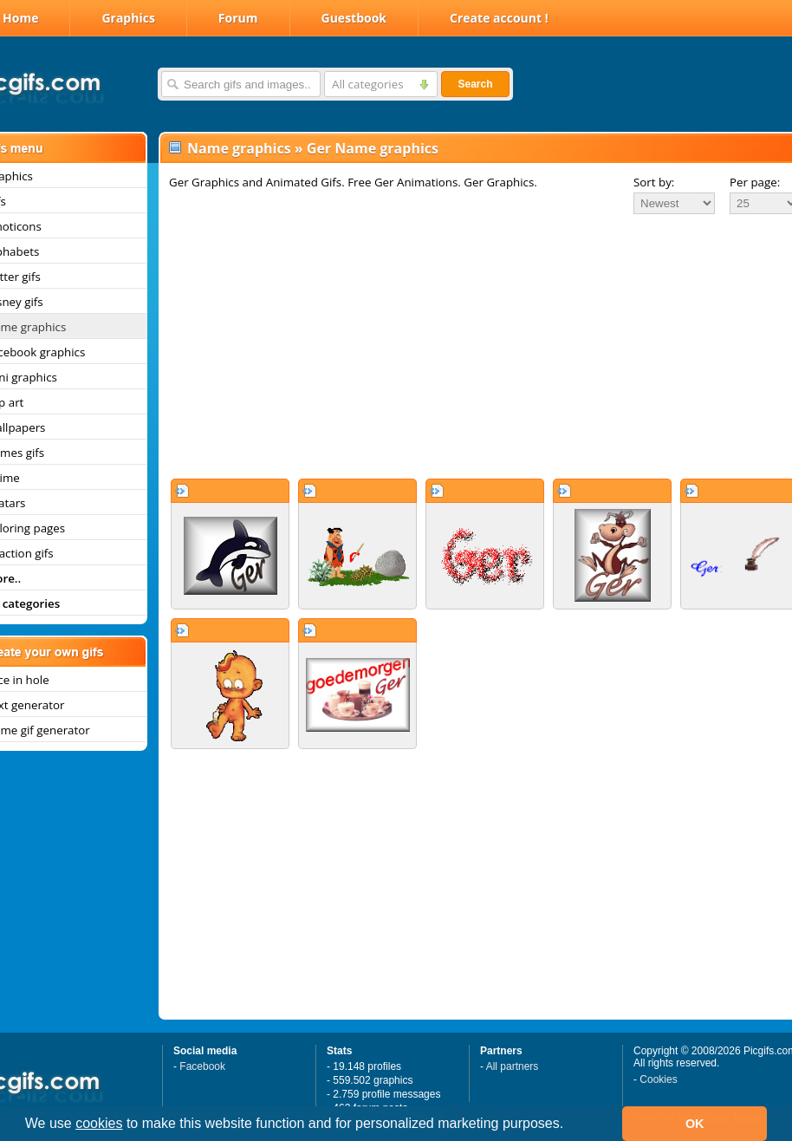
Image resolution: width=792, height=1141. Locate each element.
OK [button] (694, 1124)
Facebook (202, 1066)
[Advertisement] (466, 346)
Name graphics (239, 148)
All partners (512, 1066)
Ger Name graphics (372, 148)
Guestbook (354, 18)
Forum (238, 18)
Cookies (658, 1079)
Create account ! (499, 18)
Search (475, 84)
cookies (98, 1123)
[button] (570, 1125)
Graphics (127, 18)
